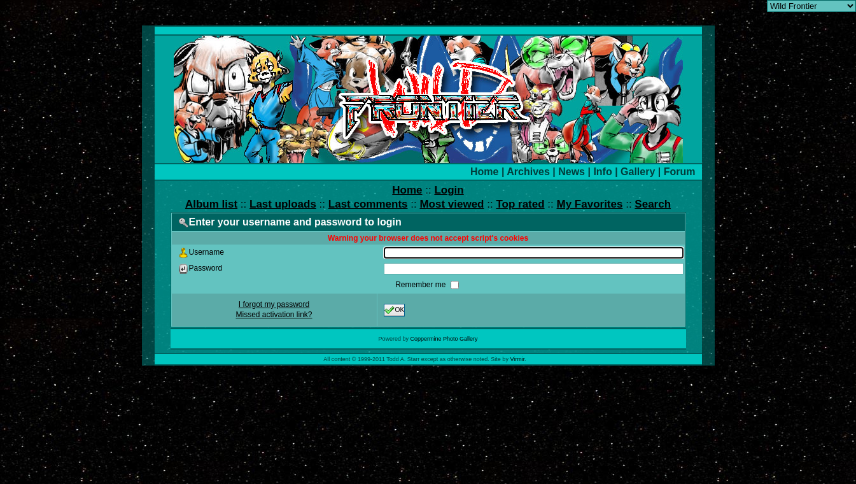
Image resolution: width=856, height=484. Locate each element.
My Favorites (590, 204)
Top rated (520, 204)
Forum (680, 171)
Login (448, 190)
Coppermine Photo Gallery (443, 339)
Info (602, 171)
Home (484, 171)
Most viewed (451, 204)
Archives (528, 171)
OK (394, 310)
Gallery (638, 171)
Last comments (368, 204)
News (571, 171)
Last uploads (282, 204)
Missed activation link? (273, 314)
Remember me (421, 284)
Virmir (517, 359)
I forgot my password (274, 304)
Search (653, 204)
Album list (211, 204)
